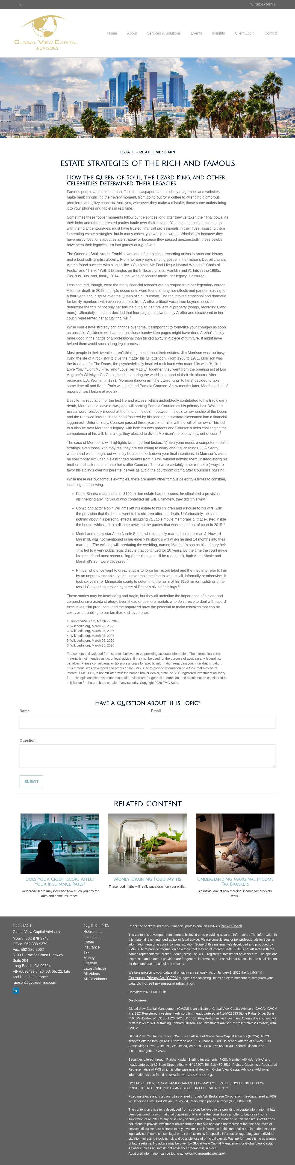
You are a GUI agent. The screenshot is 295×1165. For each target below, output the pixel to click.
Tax (86, 952)
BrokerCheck (231, 926)
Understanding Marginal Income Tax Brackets (235, 882)
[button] (124, 33)
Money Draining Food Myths (147, 879)
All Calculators (95, 979)
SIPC (260, 1059)
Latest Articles (95, 968)
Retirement (93, 932)
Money (89, 958)
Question (27, 740)
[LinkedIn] (21, 4)
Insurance (92, 947)
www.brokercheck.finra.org (190, 1075)
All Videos (92, 974)
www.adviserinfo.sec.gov (204, 1153)
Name (25, 711)
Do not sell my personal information (166, 983)
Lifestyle (90, 963)
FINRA (248, 1059)
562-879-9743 (263, 4)
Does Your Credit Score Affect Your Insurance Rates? (60, 882)
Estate (89, 942)
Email (156, 711)
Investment (93, 937)
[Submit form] (31, 782)
